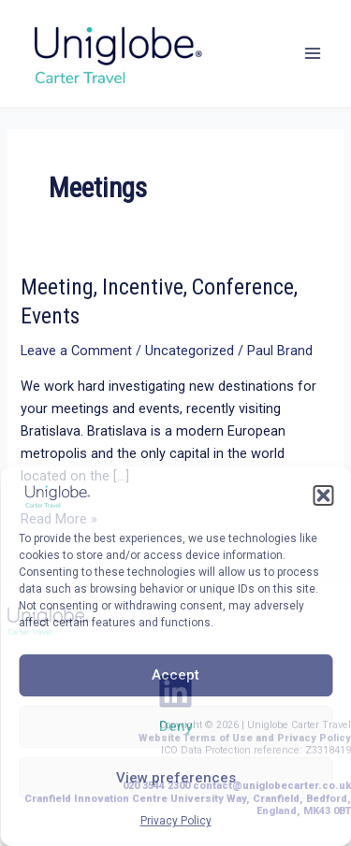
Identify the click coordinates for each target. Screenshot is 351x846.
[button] (323, 495)
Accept (175, 675)
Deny (175, 726)
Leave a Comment (76, 350)
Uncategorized (189, 350)
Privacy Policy (176, 820)
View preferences (176, 777)
